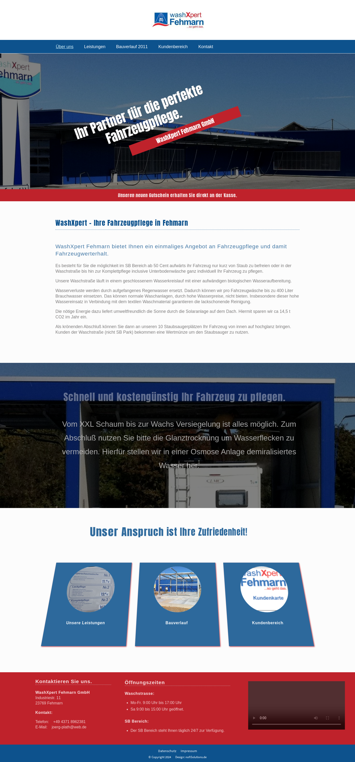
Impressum (189, 751)
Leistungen (94, 47)
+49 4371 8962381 (67, 722)
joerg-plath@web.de (66, 727)
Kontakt (205, 47)
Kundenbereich (173, 47)
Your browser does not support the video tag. (299, 705)
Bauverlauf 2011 (132, 47)
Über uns (65, 47)
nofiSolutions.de (196, 757)
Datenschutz (167, 751)
